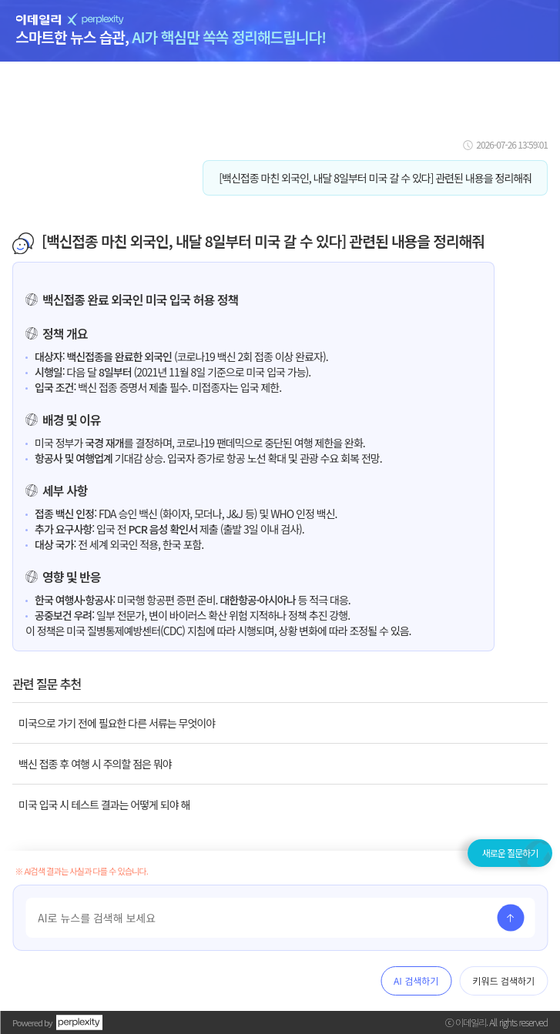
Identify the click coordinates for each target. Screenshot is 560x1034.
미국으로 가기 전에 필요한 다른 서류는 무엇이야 (116, 723)
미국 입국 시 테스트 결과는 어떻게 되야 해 (103, 804)
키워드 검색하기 (503, 980)
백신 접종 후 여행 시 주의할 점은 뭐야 (95, 763)
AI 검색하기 (416, 980)
